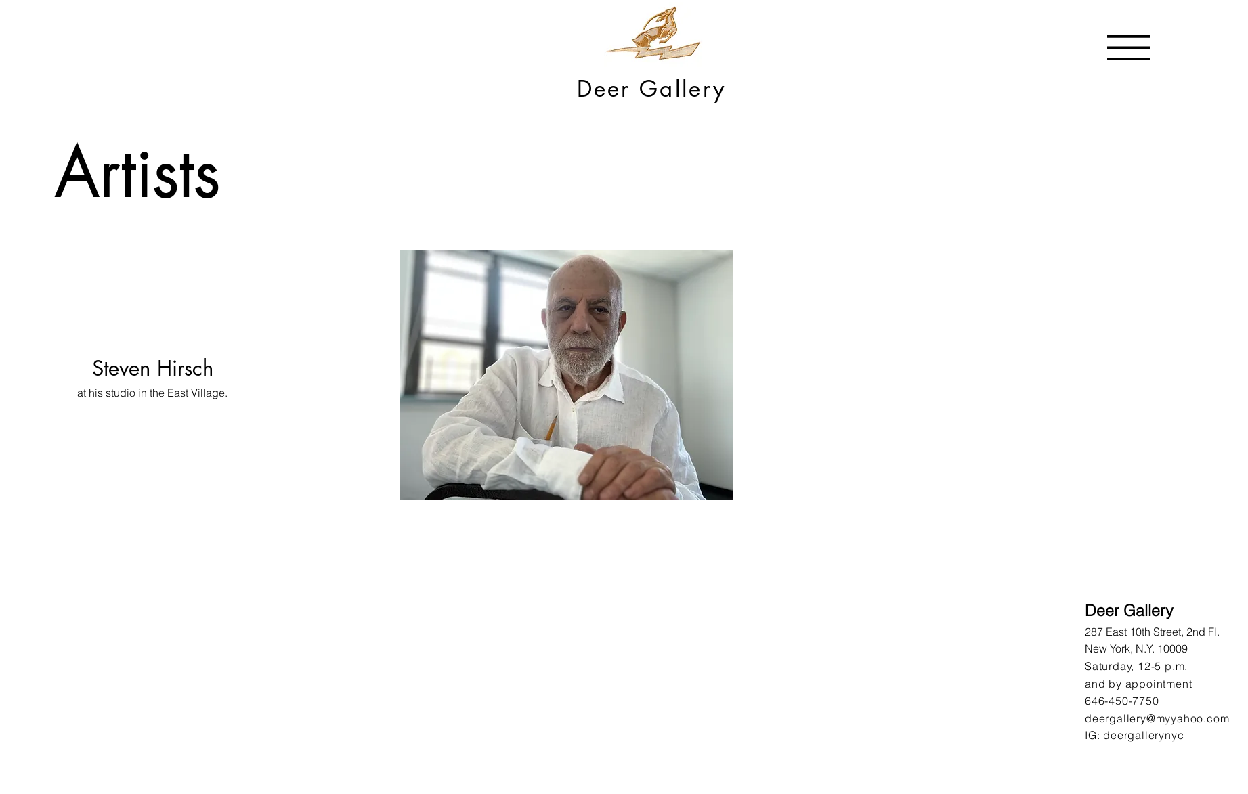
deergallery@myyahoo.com (1157, 718)
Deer (608, 89)
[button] (1128, 47)
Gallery (682, 89)
